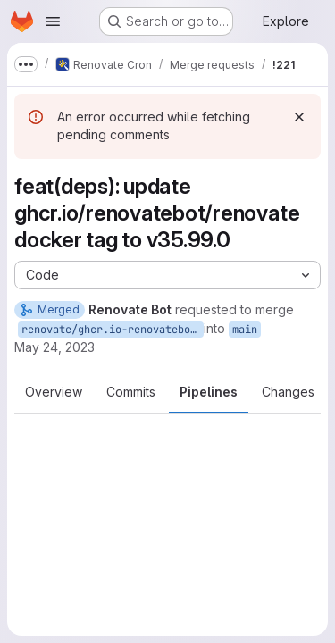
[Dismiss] (299, 117)
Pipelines (209, 391)
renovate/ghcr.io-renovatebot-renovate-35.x (112, 329)
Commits (130, 391)
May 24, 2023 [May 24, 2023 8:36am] (54, 347)
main (244, 329)
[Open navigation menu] (52, 21)
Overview (53, 391)
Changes (288, 391)
